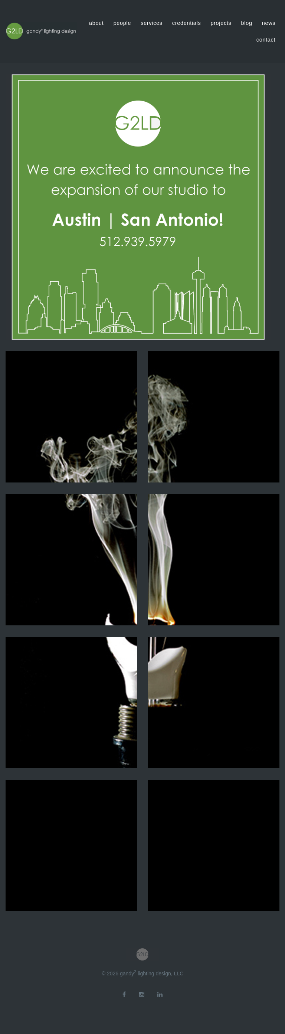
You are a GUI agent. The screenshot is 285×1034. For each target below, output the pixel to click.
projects (220, 23)
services (152, 23)
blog (246, 23)
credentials (186, 23)
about (96, 23)
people (122, 23)
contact (265, 40)
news (268, 23)
